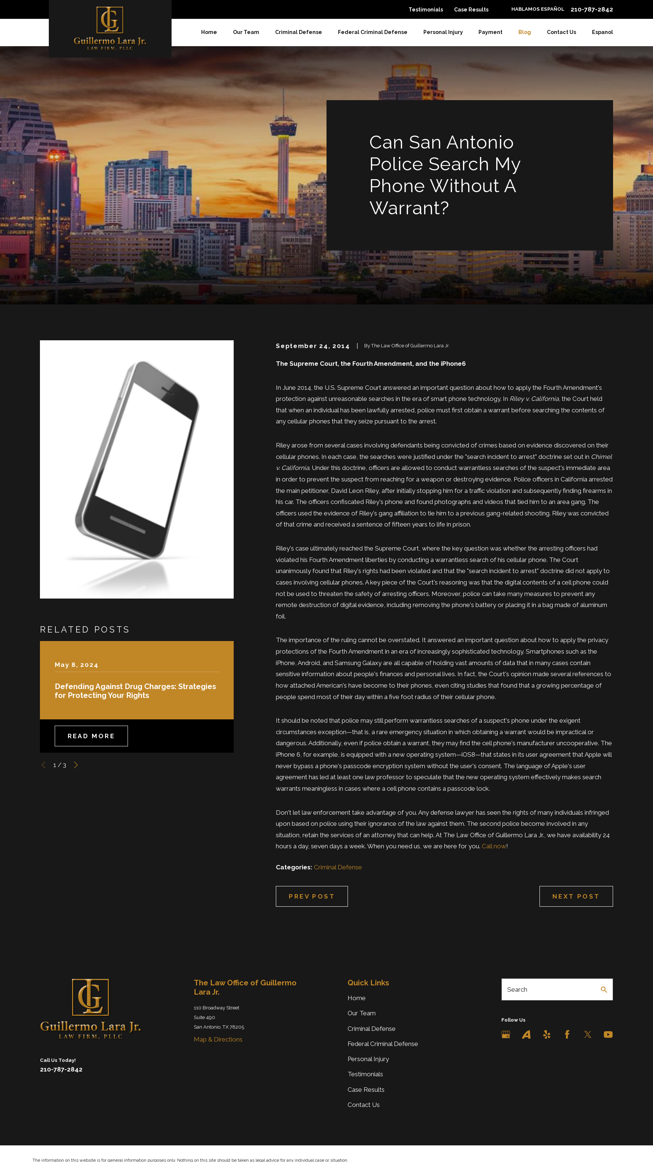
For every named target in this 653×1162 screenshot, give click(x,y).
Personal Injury (368, 1059)
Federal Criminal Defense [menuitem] (372, 32)
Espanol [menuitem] (602, 32)
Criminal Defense (338, 867)
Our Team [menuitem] (246, 32)
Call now (494, 846)
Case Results (471, 10)
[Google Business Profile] (505, 1034)
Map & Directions (218, 1039)
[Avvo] (526, 1034)
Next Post (576, 896)
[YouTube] (608, 1034)
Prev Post (312, 896)
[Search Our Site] (604, 989)
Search (517, 989)
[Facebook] (567, 1034)
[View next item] (75, 765)
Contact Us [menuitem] (561, 32)
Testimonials (426, 10)
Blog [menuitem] (524, 32)
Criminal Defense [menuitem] (298, 32)
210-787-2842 (592, 9)
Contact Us (364, 1104)
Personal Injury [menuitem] (443, 32)
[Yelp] (546, 1034)
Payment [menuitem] (490, 32)
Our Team (362, 1013)
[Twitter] (587, 1034)
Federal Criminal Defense (383, 1043)
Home (357, 998)
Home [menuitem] (209, 32)
